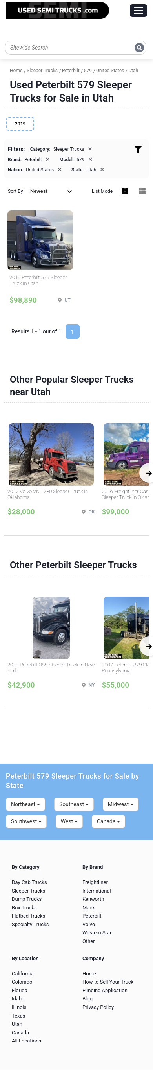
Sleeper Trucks (28, 891)
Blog (87, 998)
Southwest (26, 821)
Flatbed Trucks (28, 916)
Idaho (18, 998)
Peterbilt (91, 916)
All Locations (26, 1041)
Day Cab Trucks (29, 882)
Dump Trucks (27, 899)
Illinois (19, 1007)
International (96, 891)
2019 (20, 124)
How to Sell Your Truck (107, 982)
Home (89, 974)
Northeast (25, 804)
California (23, 974)
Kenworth (93, 899)
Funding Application (105, 990)
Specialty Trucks (30, 924)
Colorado (22, 982)
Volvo (88, 924)
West (69, 821)
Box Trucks (24, 908)
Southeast (74, 804)
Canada (108, 821)
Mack (88, 908)
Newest (51, 191)
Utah (17, 1024)
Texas (18, 1016)
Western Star (96, 933)
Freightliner (95, 882)
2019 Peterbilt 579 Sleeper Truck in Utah (38, 280)
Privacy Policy (98, 1007)
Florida (19, 990)
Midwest (120, 804)
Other (88, 941)
